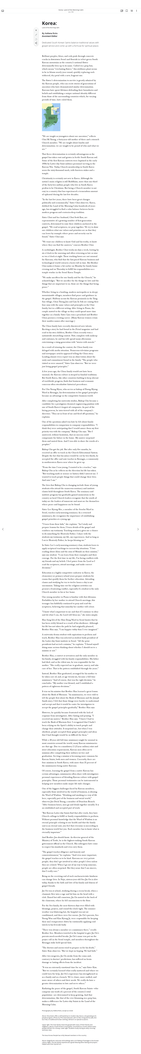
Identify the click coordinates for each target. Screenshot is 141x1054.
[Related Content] (131, 10)
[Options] (136, 10)
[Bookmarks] (126, 10)
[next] (138, 529)
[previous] (3, 529)
